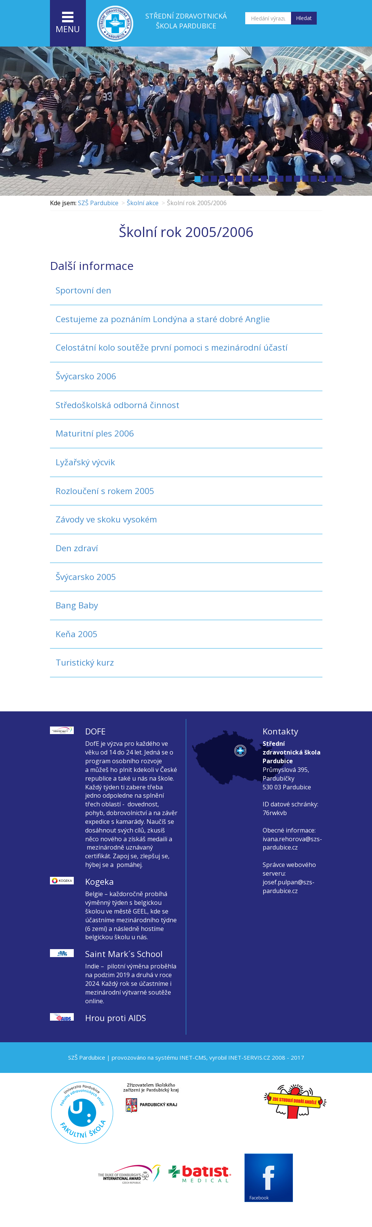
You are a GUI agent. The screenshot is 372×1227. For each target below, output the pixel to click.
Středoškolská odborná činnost (117, 405)
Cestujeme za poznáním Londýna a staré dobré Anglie (163, 319)
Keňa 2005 (77, 634)
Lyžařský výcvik (85, 462)
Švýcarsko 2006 (86, 376)
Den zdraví (77, 548)
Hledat (304, 18)
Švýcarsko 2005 (86, 577)
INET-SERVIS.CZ (249, 1057)
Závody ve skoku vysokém (106, 519)
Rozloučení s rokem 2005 (105, 491)
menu (68, 23)
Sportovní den (83, 290)
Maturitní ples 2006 (95, 433)
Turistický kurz (85, 662)
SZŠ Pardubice (98, 203)
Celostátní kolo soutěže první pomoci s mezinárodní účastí (172, 347)
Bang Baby (77, 605)
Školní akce (143, 203)
